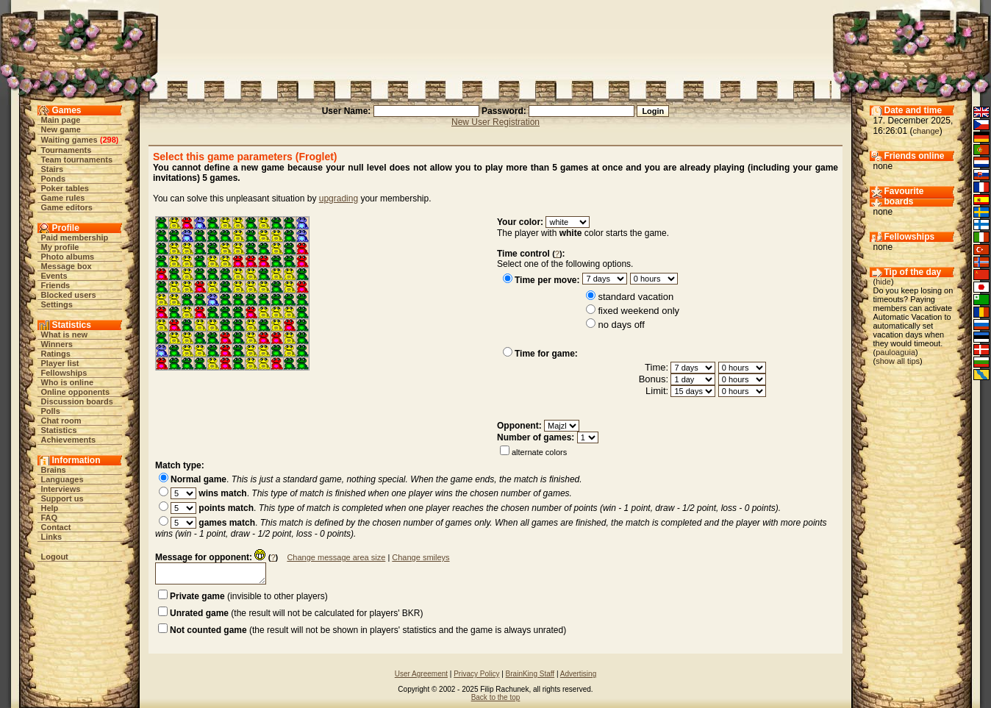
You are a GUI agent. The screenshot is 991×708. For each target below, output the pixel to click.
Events (54, 275)
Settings (57, 304)
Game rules (63, 197)
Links (51, 536)
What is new (64, 334)
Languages (62, 479)
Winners (57, 344)
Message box (66, 266)
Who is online (67, 382)
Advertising (578, 674)
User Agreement (421, 674)
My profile (60, 247)
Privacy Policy (476, 674)
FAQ (49, 517)
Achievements (68, 439)
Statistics (59, 430)
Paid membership (75, 237)
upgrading (338, 198)
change (926, 130)
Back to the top (495, 697)
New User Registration (495, 122)
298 (108, 139)
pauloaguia (895, 352)
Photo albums (68, 256)
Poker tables (65, 188)
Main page (61, 119)
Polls (50, 411)
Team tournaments (77, 159)
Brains (53, 469)
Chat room (61, 420)
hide (883, 281)
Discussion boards (77, 401)
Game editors (67, 207)
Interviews (61, 488)
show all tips (898, 361)
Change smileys (420, 557)
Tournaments (66, 150)
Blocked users (68, 294)
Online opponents (75, 391)
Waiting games (69, 139)
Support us (62, 498)
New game (61, 129)
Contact (56, 527)
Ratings (56, 353)
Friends (56, 285)
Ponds (53, 178)
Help (50, 508)
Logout (54, 556)
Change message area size (336, 557)
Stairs (52, 169)
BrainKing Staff (530, 674)
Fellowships (64, 372)
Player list (60, 363)
